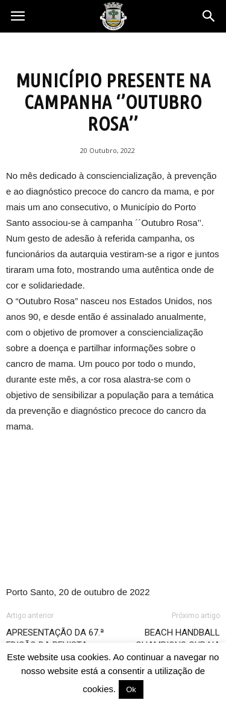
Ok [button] (131, 689)
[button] (209, 16)
